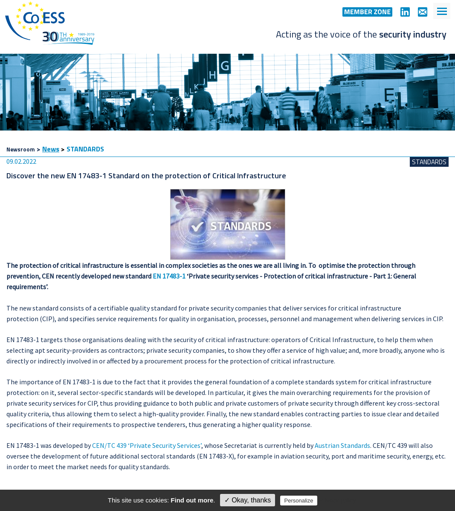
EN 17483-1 (169, 276)
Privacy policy (337, 500)
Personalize (298, 500)
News (50, 149)
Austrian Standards (342, 445)
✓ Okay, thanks (247, 500)
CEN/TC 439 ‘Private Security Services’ (146, 445)
